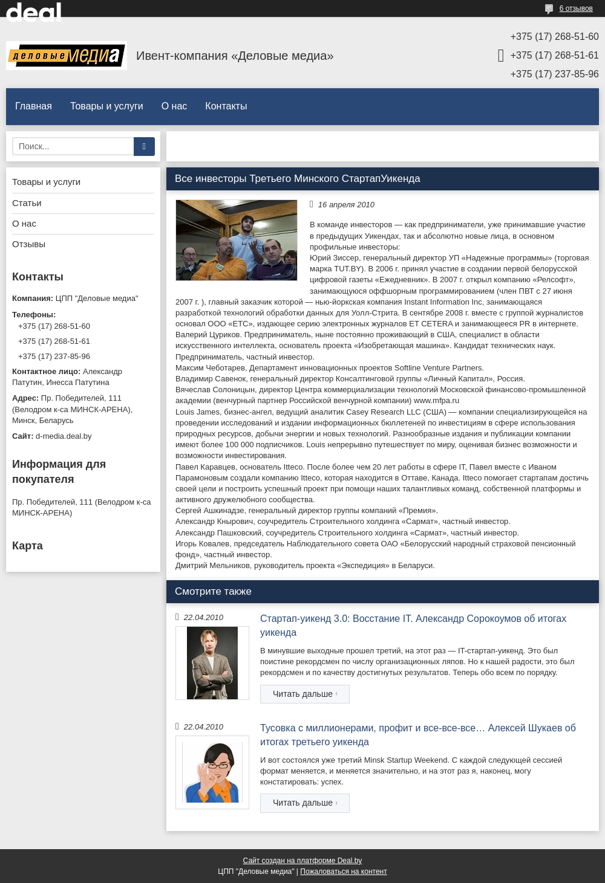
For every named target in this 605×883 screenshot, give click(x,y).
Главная (33, 106)
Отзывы (28, 244)
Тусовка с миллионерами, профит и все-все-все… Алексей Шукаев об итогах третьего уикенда (418, 734)
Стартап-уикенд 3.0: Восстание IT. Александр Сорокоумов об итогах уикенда (413, 625)
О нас (175, 106)
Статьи (27, 203)
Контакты (226, 106)
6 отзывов (576, 8)
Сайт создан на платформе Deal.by (302, 860)
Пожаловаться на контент (343, 871)
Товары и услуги (106, 106)
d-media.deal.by (64, 436)
